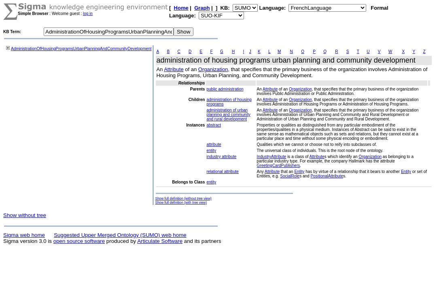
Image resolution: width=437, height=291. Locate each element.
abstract (213, 125)
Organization (213, 69)
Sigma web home (24, 235)
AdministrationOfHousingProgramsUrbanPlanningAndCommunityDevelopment (81, 48)
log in (88, 13)
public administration (224, 89)
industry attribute (221, 156)
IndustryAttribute (271, 156)
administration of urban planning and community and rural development (228, 114)
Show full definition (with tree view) (181, 202)
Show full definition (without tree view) (183, 198)
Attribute (173, 69)
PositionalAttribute (326, 176)
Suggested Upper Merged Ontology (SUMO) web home (120, 235)
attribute (213, 144)
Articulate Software (159, 241)
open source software (79, 241)
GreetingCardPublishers (278, 165)
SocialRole (289, 176)
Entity (299, 171)
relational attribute (222, 171)
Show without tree (24, 215)
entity (211, 150)
